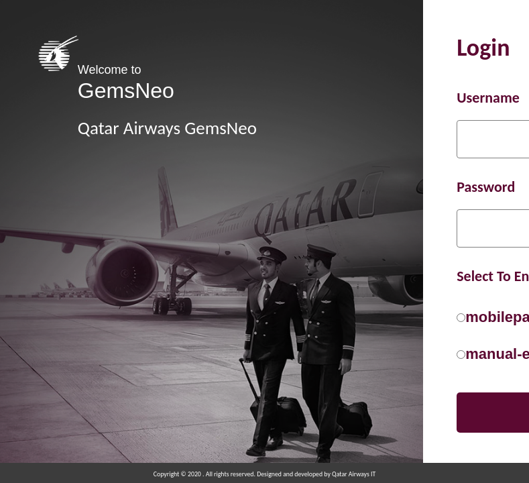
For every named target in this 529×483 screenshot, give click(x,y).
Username (488, 98)
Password (486, 187)
